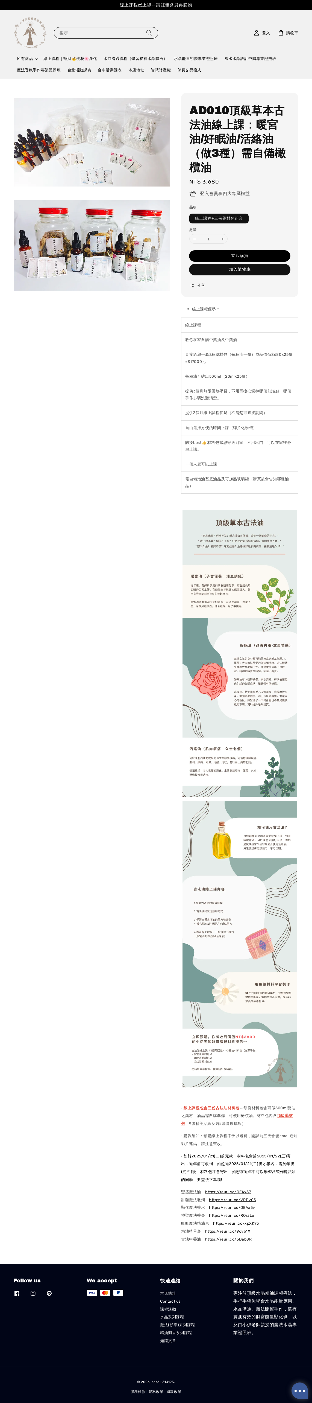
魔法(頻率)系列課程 (177, 1325)
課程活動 (168, 1309)
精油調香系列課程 (176, 1333)
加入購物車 (240, 269)
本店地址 (136, 70)
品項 (193, 207)
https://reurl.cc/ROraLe (231, 1215)
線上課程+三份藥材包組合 (219, 218)
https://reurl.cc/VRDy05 (232, 1200)
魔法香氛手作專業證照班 (39, 70)
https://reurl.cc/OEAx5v (232, 1207)
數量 (193, 230)
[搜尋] (149, 32)
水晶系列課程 (172, 1317)
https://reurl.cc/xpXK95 (236, 1223)
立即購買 (240, 255)
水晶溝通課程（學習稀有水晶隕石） (135, 58)
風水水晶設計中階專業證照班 (250, 58)
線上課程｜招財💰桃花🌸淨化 (70, 58)
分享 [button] (197, 285)
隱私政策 (156, 1392)
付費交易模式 (189, 70)
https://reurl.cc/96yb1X (228, 1231)
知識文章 (168, 1340)
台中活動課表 (110, 70)
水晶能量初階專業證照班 (196, 58)
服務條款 (138, 1392)
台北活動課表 (79, 70)
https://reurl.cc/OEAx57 (228, 1192)
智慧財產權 (161, 70)
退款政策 (174, 1392)
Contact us (170, 1301)
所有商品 (25, 58)
